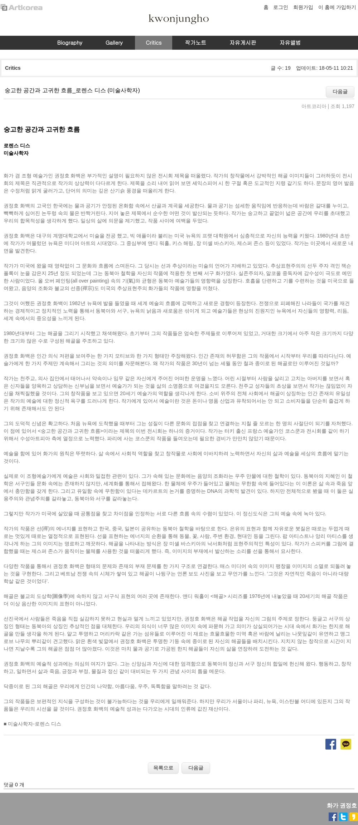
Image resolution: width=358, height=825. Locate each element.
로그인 (280, 7)
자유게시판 (242, 42)
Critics (153, 42)
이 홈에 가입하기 (337, 7)
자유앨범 (290, 42)
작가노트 (195, 42)
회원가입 (303, 7)
